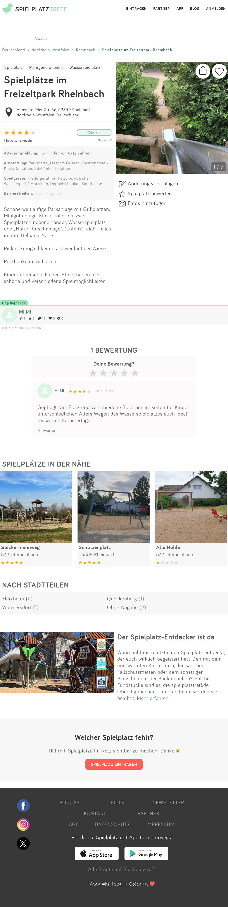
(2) (29, 598)
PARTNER (161, 8)
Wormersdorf (16, 607)
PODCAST (71, 802)
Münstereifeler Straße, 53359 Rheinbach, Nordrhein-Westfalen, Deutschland (54, 112)
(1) (141, 598)
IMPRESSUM (160, 824)
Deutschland (13, 49)
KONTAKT (95, 813)
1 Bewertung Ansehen (19, 140)
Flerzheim (13, 598)
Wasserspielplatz (84, 67)
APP (179, 8)
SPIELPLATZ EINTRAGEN (114, 764)
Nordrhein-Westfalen (50, 49)
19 (41, 318)
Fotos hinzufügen (147, 203)
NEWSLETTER (168, 802)
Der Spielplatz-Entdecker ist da (166, 637)
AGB (74, 824)
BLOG (195, 8)
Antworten (47, 430)
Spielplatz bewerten (150, 193)
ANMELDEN (216, 8)
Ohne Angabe (122, 607)
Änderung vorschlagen (153, 183)
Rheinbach (85, 49)
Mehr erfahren (153, 698)
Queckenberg (122, 598)
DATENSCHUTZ (112, 824)
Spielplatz (13, 67)
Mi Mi (25, 311)
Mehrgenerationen (46, 67)
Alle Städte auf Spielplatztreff (121, 869)
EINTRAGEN (136, 8)
